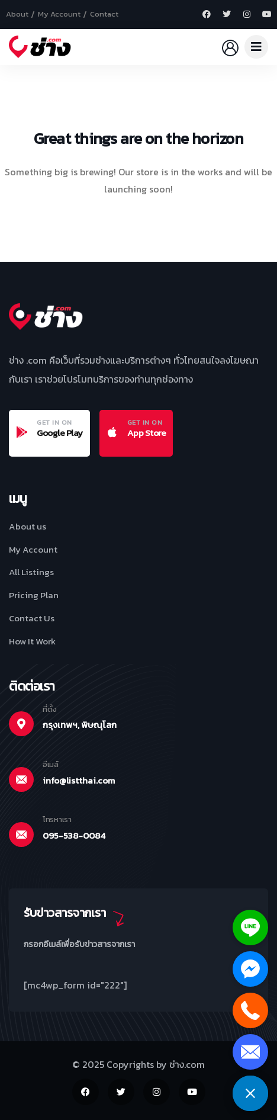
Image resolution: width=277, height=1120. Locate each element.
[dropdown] (256, 47)
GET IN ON (54, 422)
